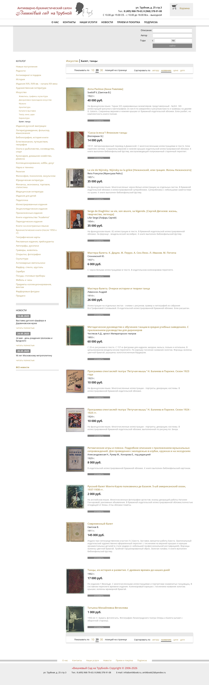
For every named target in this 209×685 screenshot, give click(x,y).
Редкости (21, 70)
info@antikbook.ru (132, 672)
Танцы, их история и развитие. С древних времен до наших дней (129, 570)
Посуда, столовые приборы (30, 275)
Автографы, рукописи (27, 245)
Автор (144, 35)
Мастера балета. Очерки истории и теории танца (119, 288)
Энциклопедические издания (31, 208)
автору (155, 70)
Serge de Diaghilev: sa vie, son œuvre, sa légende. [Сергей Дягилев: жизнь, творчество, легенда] (133, 212)
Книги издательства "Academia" (32, 217)
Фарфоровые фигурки (27, 291)
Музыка (22, 103)
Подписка (151, 22)
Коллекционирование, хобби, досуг (35, 162)
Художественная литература (31, 87)
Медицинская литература (29, 191)
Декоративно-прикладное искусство (35, 100)
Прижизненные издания (29, 212)
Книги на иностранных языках (32, 225)
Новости (107, 22)
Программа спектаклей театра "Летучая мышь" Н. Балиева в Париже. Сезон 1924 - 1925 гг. (139, 411)
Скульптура (22, 258)
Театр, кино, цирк (27, 114)
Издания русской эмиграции (31, 125)
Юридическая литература (29, 180)
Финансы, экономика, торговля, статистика (33, 186)
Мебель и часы (24, 279)
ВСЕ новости (22, 367)
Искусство (21, 92)
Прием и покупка (128, 22)
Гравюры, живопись (27, 250)
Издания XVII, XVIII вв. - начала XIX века (36, 83)
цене (175, 70)
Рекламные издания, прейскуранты (35, 241)
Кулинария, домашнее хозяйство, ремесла (34, 157)
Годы (144, 40)
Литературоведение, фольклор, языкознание (33, 132)
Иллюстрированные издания (31, 204)
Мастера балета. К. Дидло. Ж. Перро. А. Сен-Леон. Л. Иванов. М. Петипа (132, 252)
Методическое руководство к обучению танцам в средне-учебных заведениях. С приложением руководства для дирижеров (138, 328)
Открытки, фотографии (28, 254)
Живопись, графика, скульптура (33, 96)
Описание (146, 30)
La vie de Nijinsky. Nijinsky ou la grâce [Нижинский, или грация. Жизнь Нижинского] (139, 170)
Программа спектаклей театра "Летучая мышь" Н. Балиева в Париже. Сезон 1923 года (138, 373)
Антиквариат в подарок (28, 75)
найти (173, 45)
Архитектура (24, 107)
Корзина (185, 8)
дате (182, 70)
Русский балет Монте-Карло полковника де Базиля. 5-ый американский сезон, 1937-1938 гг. (137, 488)
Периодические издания (29, 221)
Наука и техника (24, 167)
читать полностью (25, 328)
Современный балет (100, 523)
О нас (55, 22)
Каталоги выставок (27, 110)
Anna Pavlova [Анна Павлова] (105, 89)
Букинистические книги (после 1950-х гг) (36, 231)
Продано (20, 295)
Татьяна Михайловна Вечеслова (108, 607)
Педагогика (22, 200)
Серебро (20, 271)
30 (101, 70)
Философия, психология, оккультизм (35, 175)
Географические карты (28, 237)
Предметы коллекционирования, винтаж (34, 286)
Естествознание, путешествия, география (32, 143)
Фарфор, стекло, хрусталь (29, 267)
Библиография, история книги (32, 137)
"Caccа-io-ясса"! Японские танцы (107, 132)
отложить (98, 120)
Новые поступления (26, 66)
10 (92, 70)
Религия (20, 171)
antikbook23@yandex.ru (154, 672)
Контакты (69, 22)
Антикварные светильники (30, 262)
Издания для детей (26, 195)
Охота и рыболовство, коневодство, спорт (35, 150)
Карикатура (24, 118)
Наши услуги (88, 22)
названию (166, 70)
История (20, 79)
